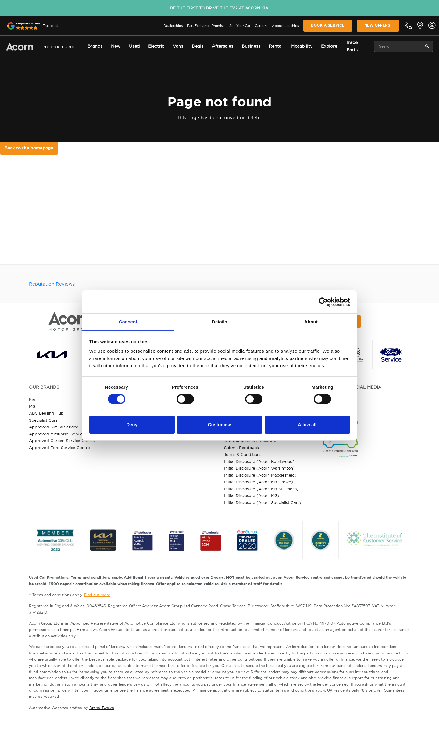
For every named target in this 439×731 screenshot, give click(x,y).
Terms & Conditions (242, 454)
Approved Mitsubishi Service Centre (64, 433)
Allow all (307, 424)
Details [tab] (219, 321)
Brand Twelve (101, 707)
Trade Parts (352, 46)
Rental (276, 46)
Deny (131, 424)
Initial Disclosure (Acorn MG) (251, 495)
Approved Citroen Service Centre (62, 440)
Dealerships (173, 25)
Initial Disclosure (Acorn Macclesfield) (260, 475)
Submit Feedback (241, 447)
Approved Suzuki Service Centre (61, 426)
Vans (178, 46)
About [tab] (311, 321)
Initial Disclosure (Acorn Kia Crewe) (258, 481)
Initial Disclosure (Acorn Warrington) (259, 468)
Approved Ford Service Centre (59, 447)
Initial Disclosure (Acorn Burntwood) (259, 461)
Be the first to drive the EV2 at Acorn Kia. (219, 7)
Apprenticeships (285, 25)
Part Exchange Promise (206, 25)
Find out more (97, 594)
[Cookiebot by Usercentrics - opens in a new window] (323, 301)
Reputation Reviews (52, 284)
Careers (261, 25)
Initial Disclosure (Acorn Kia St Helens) (261, 488)
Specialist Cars (43, 420)
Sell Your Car (239, 25)
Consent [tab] (128, 321)
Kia (32, 399)
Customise (219, 424)
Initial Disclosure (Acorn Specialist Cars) (262, 502)
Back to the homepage (29, 148)
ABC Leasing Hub (46, 413)
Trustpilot (50, 25)
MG (32, 406)
